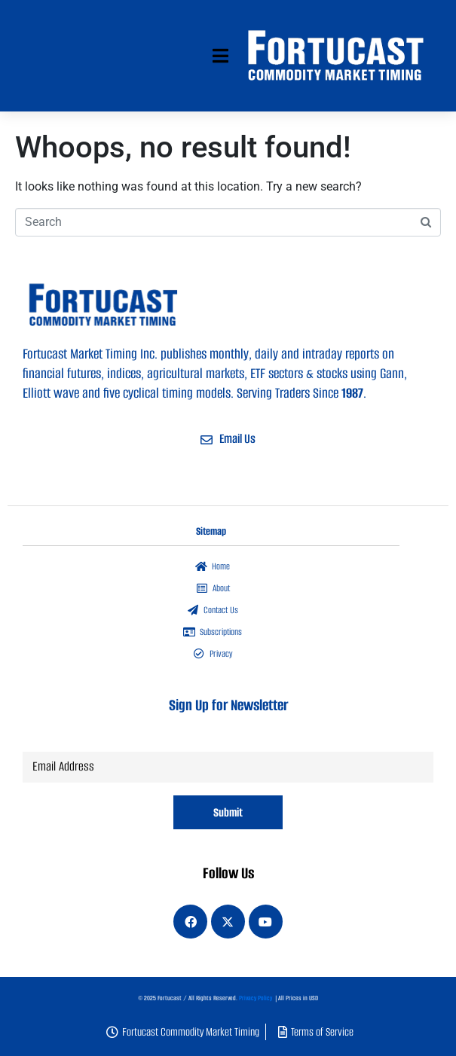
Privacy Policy (255, 998)
